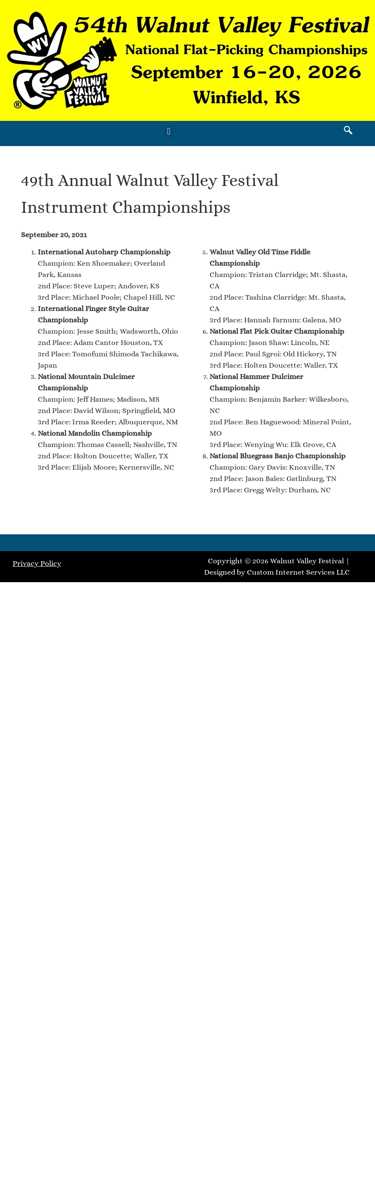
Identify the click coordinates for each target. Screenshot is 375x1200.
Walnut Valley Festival (307, 561)
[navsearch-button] (348, 131)
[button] (169, 132)
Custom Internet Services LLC (298, 572)
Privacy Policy (37, 563)
